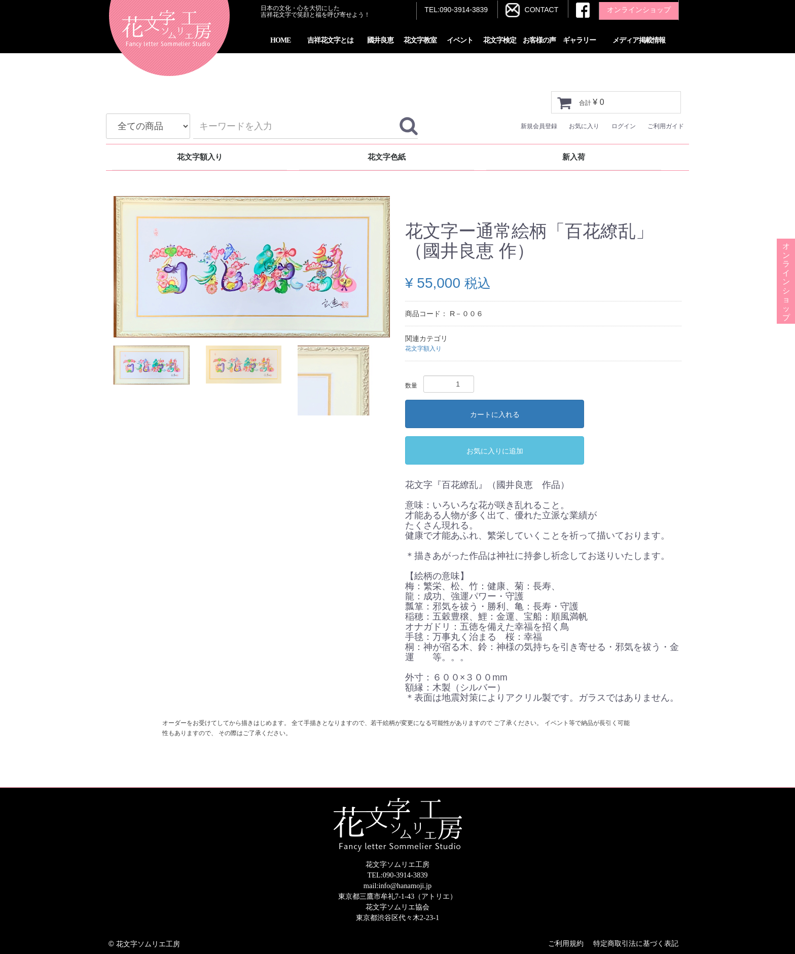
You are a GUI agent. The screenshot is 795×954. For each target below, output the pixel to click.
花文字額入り (200, 156)
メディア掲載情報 (638, 40)
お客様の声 (539, 40)
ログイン (623, 126)
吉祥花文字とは (330, 40)
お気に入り (584, 126)
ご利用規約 (566, 943)
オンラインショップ (786, 259)
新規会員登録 (539, 126)
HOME (280, 40)
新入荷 (573, 156)
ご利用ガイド (665, 126)
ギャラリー (579, 40)
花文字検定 (499, 40)
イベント (460, 40)
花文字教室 (420, 40)
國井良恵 (380, 40)
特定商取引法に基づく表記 (635, 943)
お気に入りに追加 (494, 451)
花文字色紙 (387, 156)
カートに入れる (495, 414)
